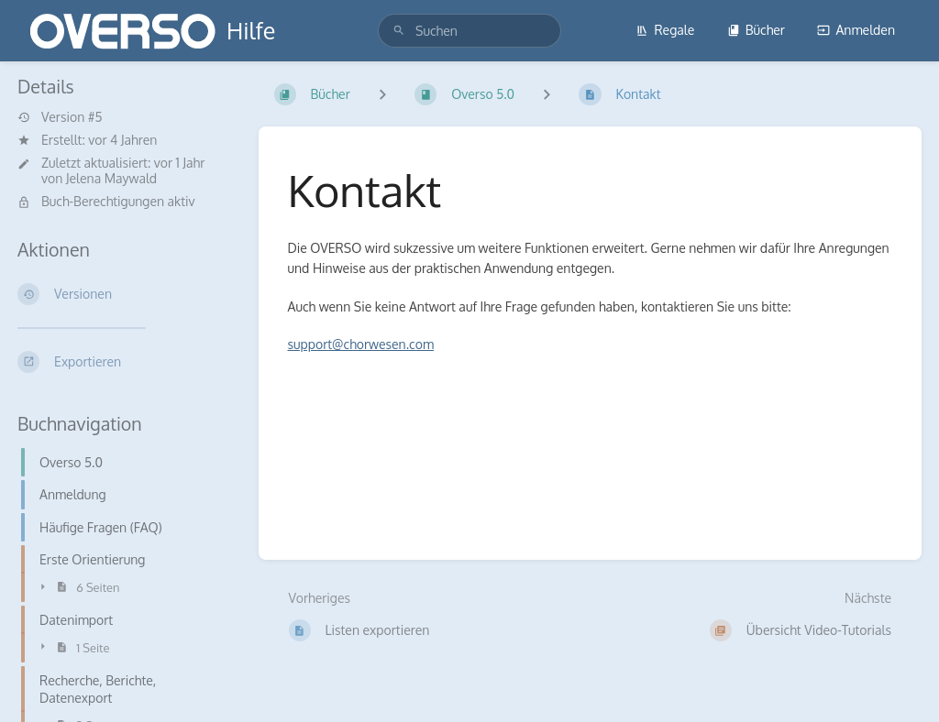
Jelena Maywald (111, 178)
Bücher (756, 30)
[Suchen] (398, 30)
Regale (664, 30)
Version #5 (60, 117)
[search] (469, 31)
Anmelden (856, 30)
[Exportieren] (123, 362)
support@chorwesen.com (361, 344)
